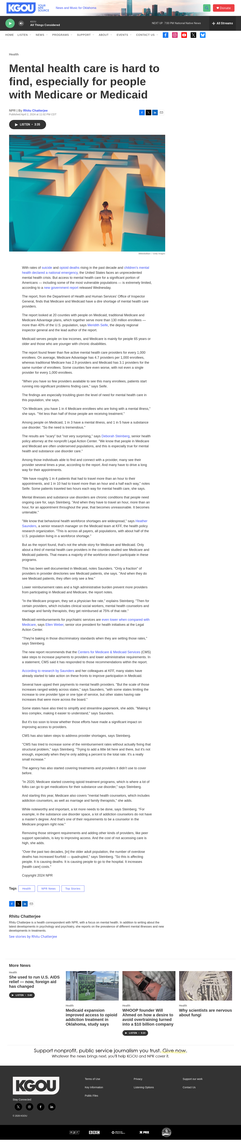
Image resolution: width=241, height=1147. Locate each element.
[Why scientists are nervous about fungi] (205, 993)
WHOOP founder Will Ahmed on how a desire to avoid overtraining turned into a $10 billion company (148, 1024)
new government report (61, 295)
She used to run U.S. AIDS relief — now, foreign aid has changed (34, 989)
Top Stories (72, 895)
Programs (60, 38)
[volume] (21, 27)
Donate (226, 10)
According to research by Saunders (48, 678)
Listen (23, 38)
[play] (10, 27)
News (40, 38)
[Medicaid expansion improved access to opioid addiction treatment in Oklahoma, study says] (92, 993)
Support (84, 38)
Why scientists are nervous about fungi (205, 1019)
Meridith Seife (98, 332)
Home (9, 38)
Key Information (94, 1094)
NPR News (48, 895)
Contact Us (145, 38)
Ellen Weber (55, 632)
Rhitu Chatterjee (35, 118)
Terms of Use (92, 1086)
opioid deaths (70, 275)
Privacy (138, 1086)
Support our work (193, 1086)
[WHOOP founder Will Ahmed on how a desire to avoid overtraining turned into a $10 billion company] (148, 993)
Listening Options (144, 1094)
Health (14, 61)
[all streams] (222, 26)
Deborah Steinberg (115, 443)
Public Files (91, 1103)
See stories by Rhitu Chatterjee (33, 944)
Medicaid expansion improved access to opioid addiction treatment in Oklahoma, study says (91, 1024)
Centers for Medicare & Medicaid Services (109, 659)
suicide (47, 275)
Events (122, 38)
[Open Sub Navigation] (30, 38)
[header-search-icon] (207, 10)
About (104, 38)
